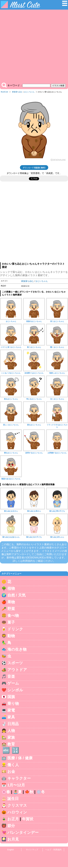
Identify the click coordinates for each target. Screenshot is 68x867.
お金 (11, 771)
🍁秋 (29, 792)
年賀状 (27, 819)
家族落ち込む (17, 92)
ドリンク (15, 629)
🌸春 (6, 792)
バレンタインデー (23, 832)
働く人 (13, 765)
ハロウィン (17, 812)
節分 (11, 826)
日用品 (13, 724)
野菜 (11, 609)
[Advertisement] (34, 47)
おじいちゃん (29, 92)
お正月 (13, 819)
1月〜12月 (16, 785)
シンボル (15, 690)
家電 (11, 710)
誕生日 (13, 798)
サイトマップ (32, 849)
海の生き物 (17, 649)
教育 (11, 744)
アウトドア (17, 670)
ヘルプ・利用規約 (53, 849)
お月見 (13, 839)
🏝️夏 (17, 792)
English (10, 849)
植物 (11, 588)
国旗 (11, 697)
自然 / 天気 (16, 595)
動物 (11, 636)
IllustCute (4, 92)
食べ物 (13, 615)
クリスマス (17, 805)
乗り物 (13, 703)
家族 (11, 737)
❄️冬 (40, 792)
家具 (11, 717)
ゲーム (13, 683)
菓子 (11, 622)
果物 (11, 602)
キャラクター (19, 778)
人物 (11, 730)
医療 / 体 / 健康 (20, 758)
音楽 (11, 676)
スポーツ (15, 663)
